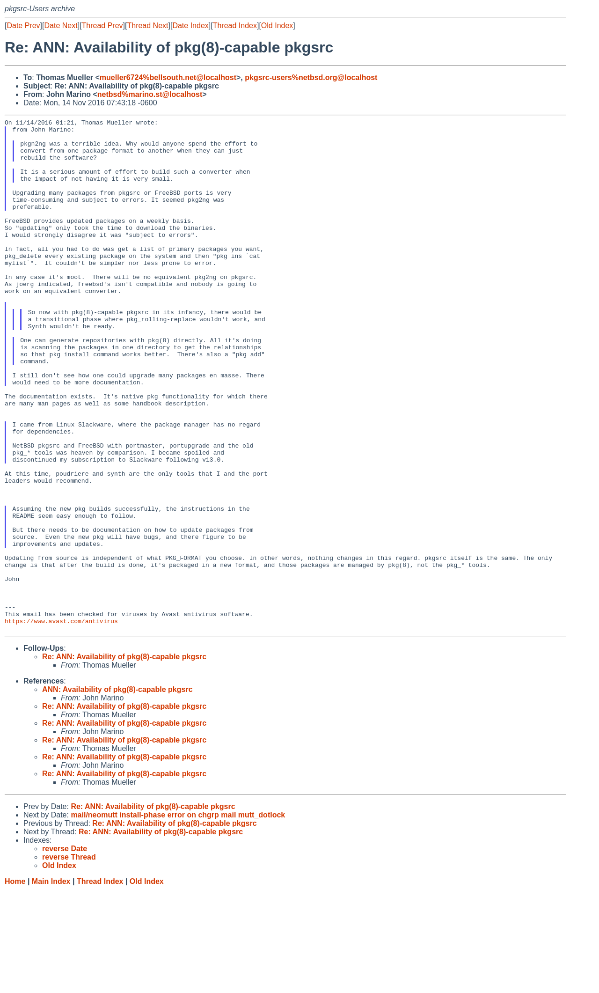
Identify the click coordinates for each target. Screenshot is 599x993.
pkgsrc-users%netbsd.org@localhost (311, 77)
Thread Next (147, 25)
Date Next (60, 25)
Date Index (190, 25)
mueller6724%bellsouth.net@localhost (168, 77)
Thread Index (235, 25)
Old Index (277, 25)
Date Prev (23, 25)
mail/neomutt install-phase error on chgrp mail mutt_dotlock (178, 917)
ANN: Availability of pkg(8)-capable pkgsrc (117, 792)
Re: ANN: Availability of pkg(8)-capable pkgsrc (124, 759)
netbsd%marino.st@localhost (150, 94)
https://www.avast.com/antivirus (61, 722)
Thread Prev (102, 25)
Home (15, 984)
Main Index (51, 984)
